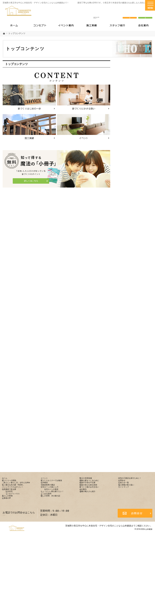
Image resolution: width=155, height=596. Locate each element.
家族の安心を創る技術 (133, 318)
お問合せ (126, 359)
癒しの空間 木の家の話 (134, 288)
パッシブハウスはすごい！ (135, 179)
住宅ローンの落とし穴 (133, 255)
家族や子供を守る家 (132, 311)
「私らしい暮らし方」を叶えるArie (135, 159)
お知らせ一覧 (128, 367)
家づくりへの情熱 (130, 150)
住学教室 (126, 239)
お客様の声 (127, 217)
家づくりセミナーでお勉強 (135, 232)
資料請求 (145, 13)
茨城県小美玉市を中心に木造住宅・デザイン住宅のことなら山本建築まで (100, 579)
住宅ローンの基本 (133, 262)
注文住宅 (128, 194)
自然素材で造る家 (130, 186)
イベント (126, 224)
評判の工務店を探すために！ (134, 351)
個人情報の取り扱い (132, 374)
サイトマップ (128, 382)
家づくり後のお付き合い (134, 326)
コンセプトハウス (133, 201)
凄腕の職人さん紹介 (132, 341)
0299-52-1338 (96, 13)
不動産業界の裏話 (130, 247)
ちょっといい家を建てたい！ (134, 272)
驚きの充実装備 (129, 296)
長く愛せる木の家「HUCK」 (130, 170)
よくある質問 (128, 280)
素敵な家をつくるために (134, 303)
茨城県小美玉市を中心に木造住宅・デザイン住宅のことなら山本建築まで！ (36, 3)
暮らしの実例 (128, 209)
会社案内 (126, 333)
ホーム (124, 142)
